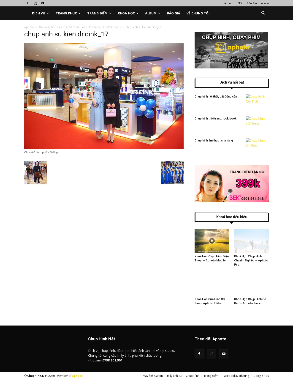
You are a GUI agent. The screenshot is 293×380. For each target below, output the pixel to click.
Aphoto (228, 3)
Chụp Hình (192, 376)
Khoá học (128, 13)
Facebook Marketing (236, 376)
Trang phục (68, 13)
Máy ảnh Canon (153, 376)
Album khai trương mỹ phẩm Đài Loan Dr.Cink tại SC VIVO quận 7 (80, 27)
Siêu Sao (252, 3)
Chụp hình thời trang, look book (215, 118)
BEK (240, 3)
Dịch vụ (40, 13)
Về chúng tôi (198, 13)
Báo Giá (173, 13)
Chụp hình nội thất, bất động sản (216, 96)
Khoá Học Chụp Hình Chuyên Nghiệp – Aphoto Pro (251, 260)
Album (152, 13)
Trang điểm (99, 13)
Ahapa (265, 3)
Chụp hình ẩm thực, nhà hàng (214, 140)
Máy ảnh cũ (174, 376)
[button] (263, 13)
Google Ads (261, 376)
